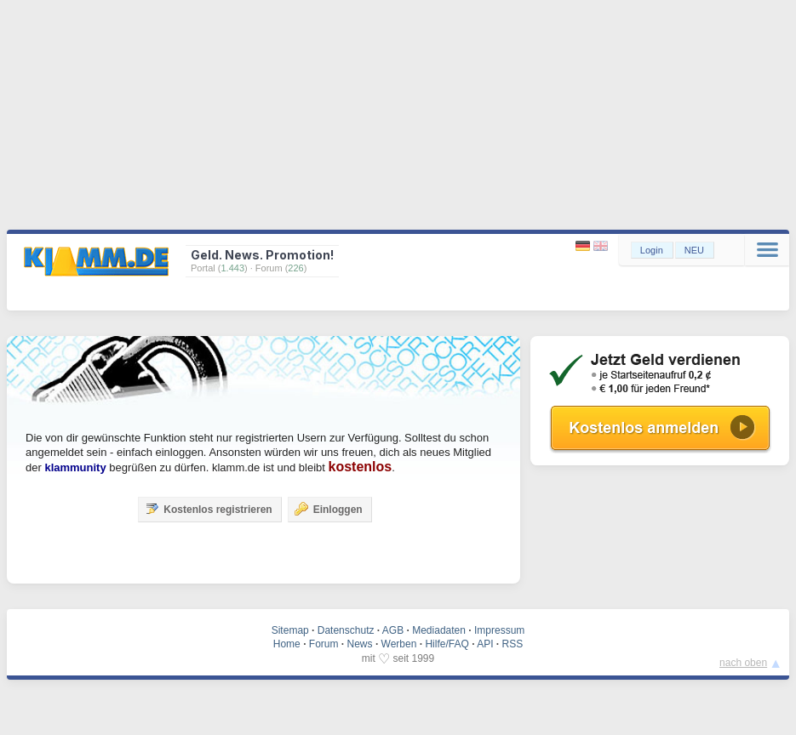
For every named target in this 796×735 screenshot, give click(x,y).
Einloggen (329, 509)
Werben (399, 644)
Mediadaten (439, 630)
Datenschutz (346, 630)
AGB (393, 630)
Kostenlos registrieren (208, 509)
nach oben (743, 663)
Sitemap (290, 630)
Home (287, 644)
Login (651, 250)
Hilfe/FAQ (446, 644)
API (485, 644)
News (360, 644)
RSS (513, 644)
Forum (324, 644)
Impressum (499, 630)
